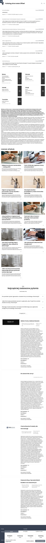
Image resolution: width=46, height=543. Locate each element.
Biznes (4, 74)
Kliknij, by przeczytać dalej (6, 82)
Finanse (3, 78)
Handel (4, 87)
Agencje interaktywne (5, 77)
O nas (2, 529)
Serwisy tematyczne (28, 90)
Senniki (26, 89)
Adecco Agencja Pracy (6, 40)
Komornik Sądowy (5, 10)
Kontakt (25, 529)
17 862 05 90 (28, 432)
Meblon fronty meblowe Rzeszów (30, 321)
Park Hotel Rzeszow (6, 61)
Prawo (3, 81)
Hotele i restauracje (5, 101)
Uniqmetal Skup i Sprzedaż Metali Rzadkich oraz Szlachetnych (37, 486)
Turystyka (5, 99)
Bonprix (3, 50)
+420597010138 (25, 487)
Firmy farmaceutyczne (29, 76)
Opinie (26, 91)
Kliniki (26, 77)
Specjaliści (27, 78)
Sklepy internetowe (5, 89)
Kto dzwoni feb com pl (27, 373)
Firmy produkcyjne (5, 76)
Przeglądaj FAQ (23, 312)
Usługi (27, 87)
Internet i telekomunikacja (6, 79)
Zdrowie (27, 74)
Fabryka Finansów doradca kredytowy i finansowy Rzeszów (13, 29)
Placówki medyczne (28, 79)
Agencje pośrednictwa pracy (7, 80)
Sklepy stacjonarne (5, 90)
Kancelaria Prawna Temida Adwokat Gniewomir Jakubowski (13, 19)
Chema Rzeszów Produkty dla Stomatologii (36, 432)
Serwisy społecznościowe (29, 93)
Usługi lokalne (27, 92)
